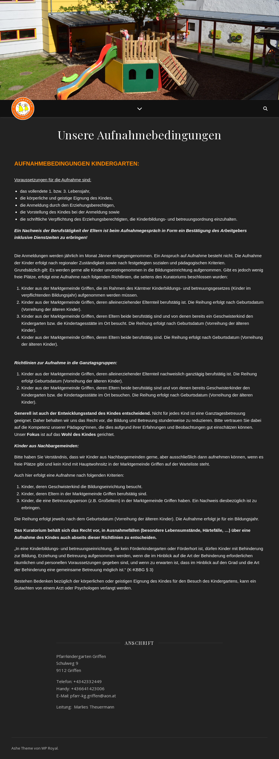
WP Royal (49, 748)
